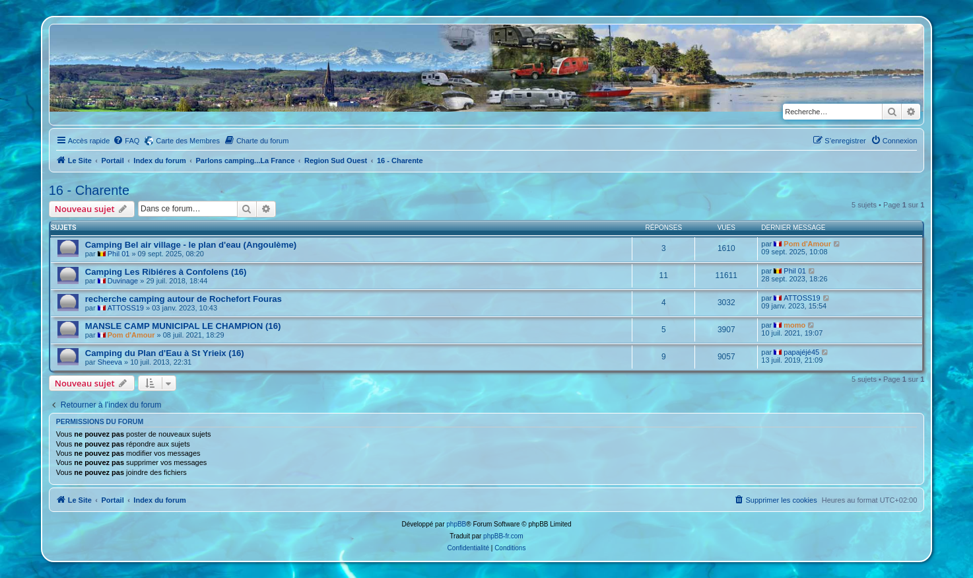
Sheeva (110, 362)
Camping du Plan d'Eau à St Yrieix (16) (164, 353)
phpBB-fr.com (503, 536)
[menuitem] (126, 141)
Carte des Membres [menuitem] (188, 141)
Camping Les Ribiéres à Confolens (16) (166, 272)
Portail (112, 160)
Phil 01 (119, 254)
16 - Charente (89, 190)
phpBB (456, 524)
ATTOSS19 (126, 308)
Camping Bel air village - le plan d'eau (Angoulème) (190, 245)
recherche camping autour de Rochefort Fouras (183, 299)
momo (794, 325)
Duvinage (123, 281)
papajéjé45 (801, 352)
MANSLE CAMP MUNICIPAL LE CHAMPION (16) (183, 326)
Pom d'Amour (807, 244)
